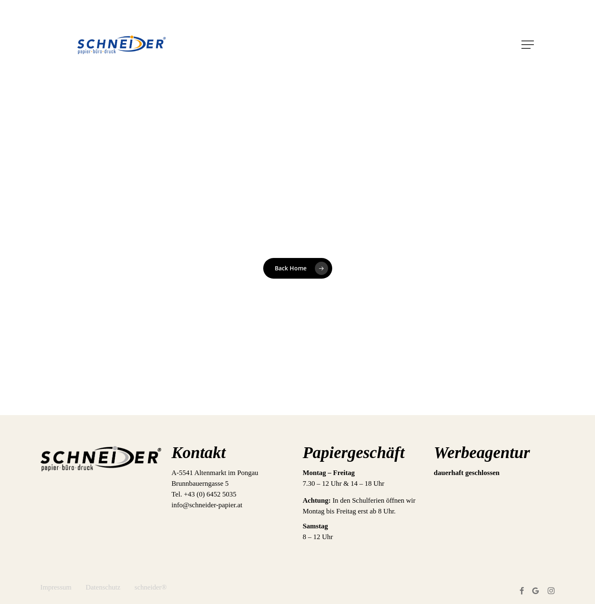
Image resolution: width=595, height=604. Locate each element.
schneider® (151, 587)
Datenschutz (103, 587)
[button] (528, 45)
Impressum (56, 587)
